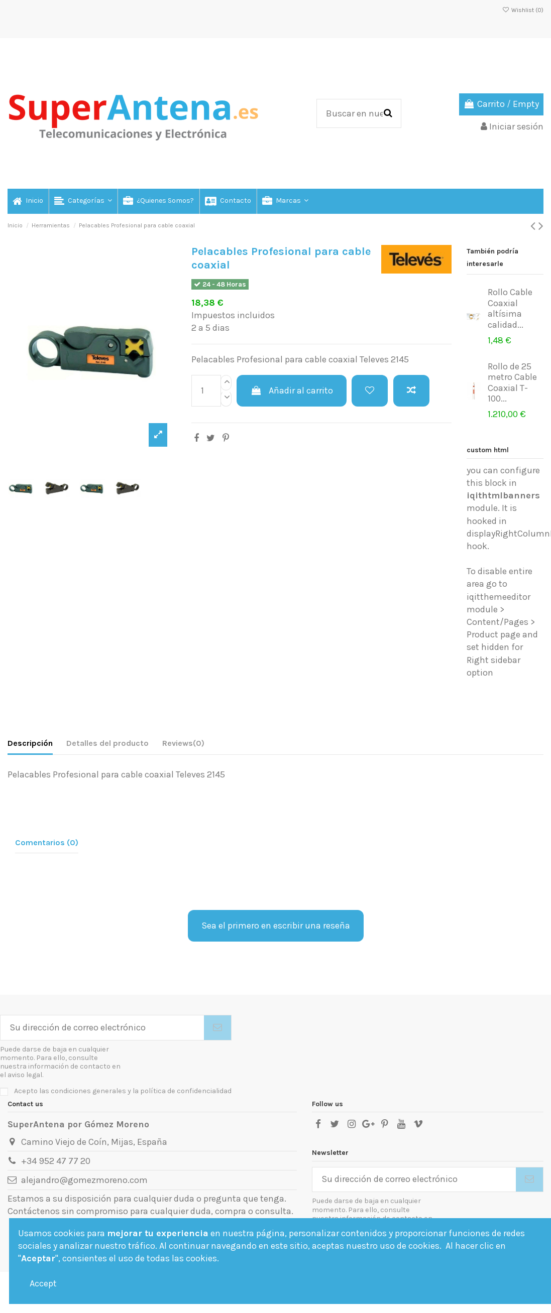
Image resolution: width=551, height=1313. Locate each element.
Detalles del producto (107, 743)
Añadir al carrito (291, 390)
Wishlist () (522, 10)
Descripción (30, 743)
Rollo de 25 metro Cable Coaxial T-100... (512, 383)
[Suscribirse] (217, 1027)
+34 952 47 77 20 (55, 1160)
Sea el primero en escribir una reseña (275, 925)
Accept (43, 1283)
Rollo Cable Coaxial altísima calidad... (510, 308)
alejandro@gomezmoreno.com (84, 1180)
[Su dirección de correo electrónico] (102, 1027)
